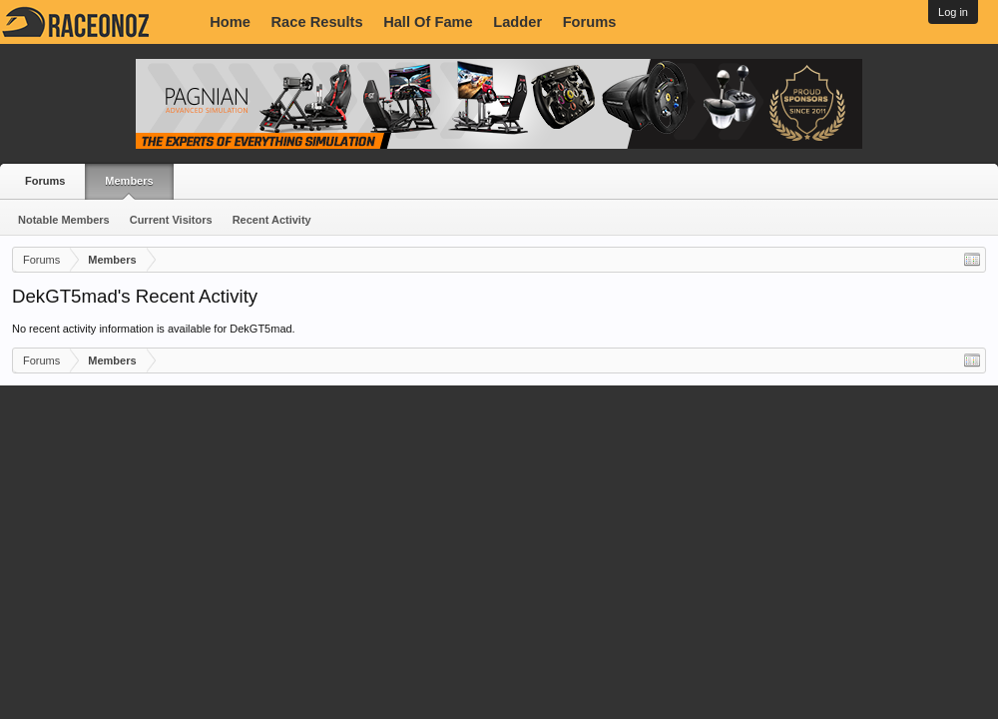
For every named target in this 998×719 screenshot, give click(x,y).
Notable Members (64, 220)
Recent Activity (272, 220)
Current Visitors (171, 220)
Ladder (517, 22)
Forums (590, 22)
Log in (953, 12)
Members (129, 181)
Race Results (317, 22)
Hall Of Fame (428, 22)
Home (230, 22)
